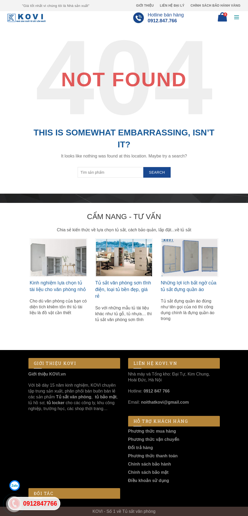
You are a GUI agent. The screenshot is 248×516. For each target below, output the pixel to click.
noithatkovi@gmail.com (165, 402)
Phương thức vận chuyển (153, 439)
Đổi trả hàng (140, 447)
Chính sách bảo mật (148, 472)
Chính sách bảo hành (149, 464)
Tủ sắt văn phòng (73, 397)
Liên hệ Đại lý (172, 5)
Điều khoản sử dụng (148, 480)
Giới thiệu (145, 5)
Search (157, 172)
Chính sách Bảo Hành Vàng (216, 5)
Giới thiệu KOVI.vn (47, 374)
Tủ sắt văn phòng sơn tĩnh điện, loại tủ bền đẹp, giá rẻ (123, 289)
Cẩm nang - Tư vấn (124, 216)
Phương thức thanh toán (153, 456)
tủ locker (54, 402)
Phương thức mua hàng (152, 431)
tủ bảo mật (105, 397)
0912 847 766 (157, 391)
